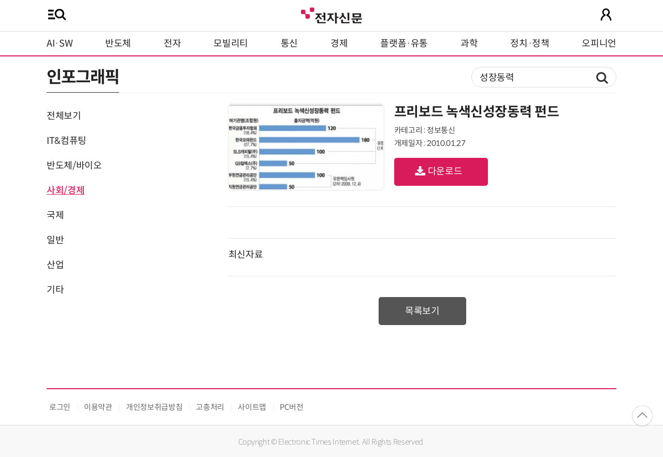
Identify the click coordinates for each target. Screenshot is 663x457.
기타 (55, 290)
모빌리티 (230, 43)
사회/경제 (65, 190)
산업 (55, 265)
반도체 (118, 43)
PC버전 (292, 407)
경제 (339, 43)
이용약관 (98, 407)
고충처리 (210, 407)
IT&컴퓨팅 (67, 140)
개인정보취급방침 (154, 407)
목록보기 (422, 311)
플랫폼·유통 (404, 43)
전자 (172, 43)
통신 (289, 43)
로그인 (59, 407)
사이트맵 (252, 407)
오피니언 (599, 43)
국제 (55, 215)
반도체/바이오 (74, 165)
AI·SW (60, 43)
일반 (55, 240)
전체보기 (64, 116)
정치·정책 (529, 43)
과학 (469, 43)
